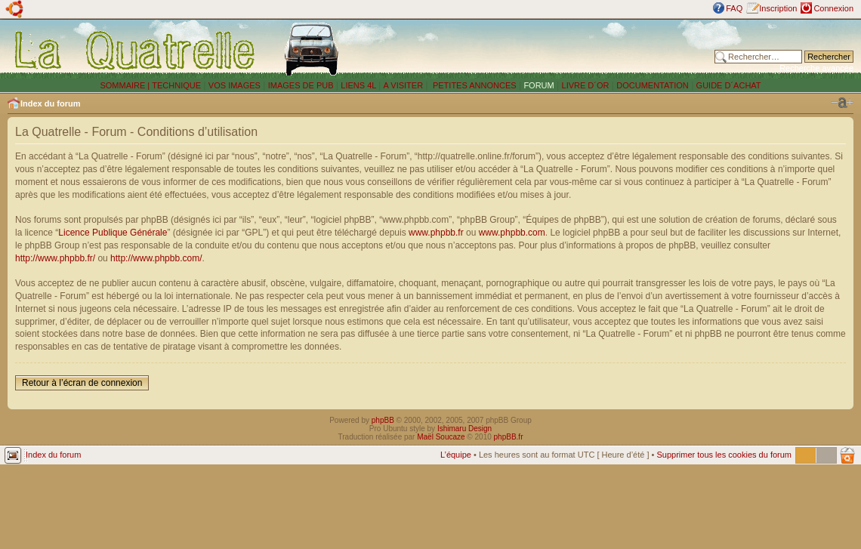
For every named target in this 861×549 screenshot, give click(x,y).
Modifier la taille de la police (842, 102)
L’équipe (455, 454)
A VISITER (404, 85)
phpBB (383, 420)
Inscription (778, 8)
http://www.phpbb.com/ (156, 258)
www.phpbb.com (512, 232)
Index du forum (50, 103)
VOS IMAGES (234, 85)
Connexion (833, 8)
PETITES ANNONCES (473, 85)
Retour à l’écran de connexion (82, 383)
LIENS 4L (359, 85)
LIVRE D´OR (585, 85)
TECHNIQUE (176, 85)
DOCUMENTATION (652, 85)
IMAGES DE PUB (301, 85)
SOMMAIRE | (126, 85)
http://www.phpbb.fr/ (55, 258)
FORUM (538, 85)
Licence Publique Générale (112, 232)
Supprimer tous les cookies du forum (724, 454)
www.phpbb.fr (436, 232)
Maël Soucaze (440, 437)
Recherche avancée (816, 67)
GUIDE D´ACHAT (728, 85)
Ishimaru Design (464, 428)
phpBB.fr (508, 437)
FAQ (734, 8)
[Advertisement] (534, 49)
